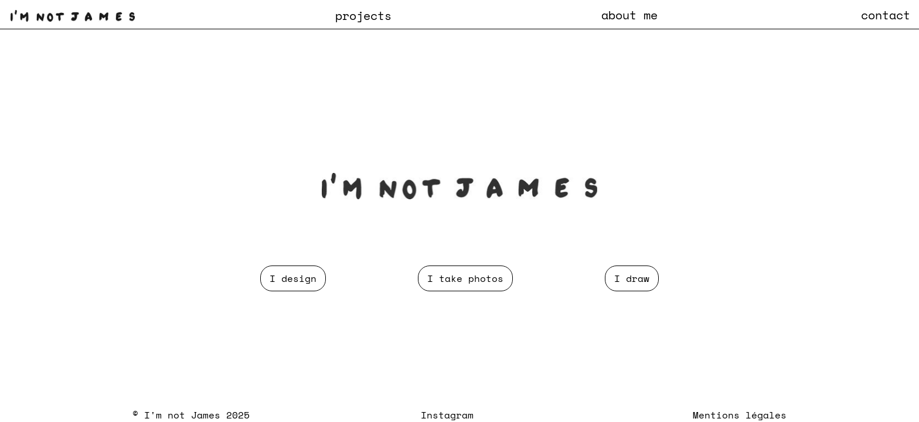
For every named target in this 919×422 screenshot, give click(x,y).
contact (885, 14)
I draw (631, 278)
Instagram (447, 415)
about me (629, 14)
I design (293, 278)
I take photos (465, 278)
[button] (363, 15)
